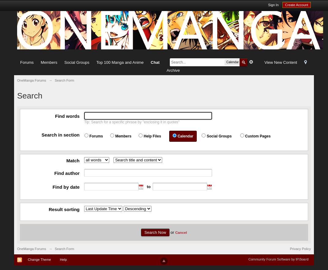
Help (63, 259)
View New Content (280, 62)
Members (49, 62)
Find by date (66, 187)
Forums (27, 62)
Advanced (251, 62)
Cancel (181, 232)
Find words (67, 116)
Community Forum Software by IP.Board (278, 259)
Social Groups (76, 62)
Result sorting (64, 209)
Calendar (185, 136)
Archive (173, 70)
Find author (67, 173)
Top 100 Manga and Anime (120, 62)
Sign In (273, 5)
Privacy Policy (300, 249)
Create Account (296, 5)
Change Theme (39, 259)
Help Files (152, 136)
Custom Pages (257, 136)
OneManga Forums (31, 249)
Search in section (61, 134)
